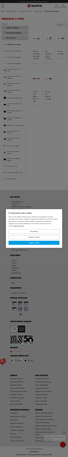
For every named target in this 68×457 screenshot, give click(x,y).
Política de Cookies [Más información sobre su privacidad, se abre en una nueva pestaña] (18, 226)
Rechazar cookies (34, 237)
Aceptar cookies (34, 243)
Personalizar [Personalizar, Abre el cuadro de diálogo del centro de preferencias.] (34, 231)
